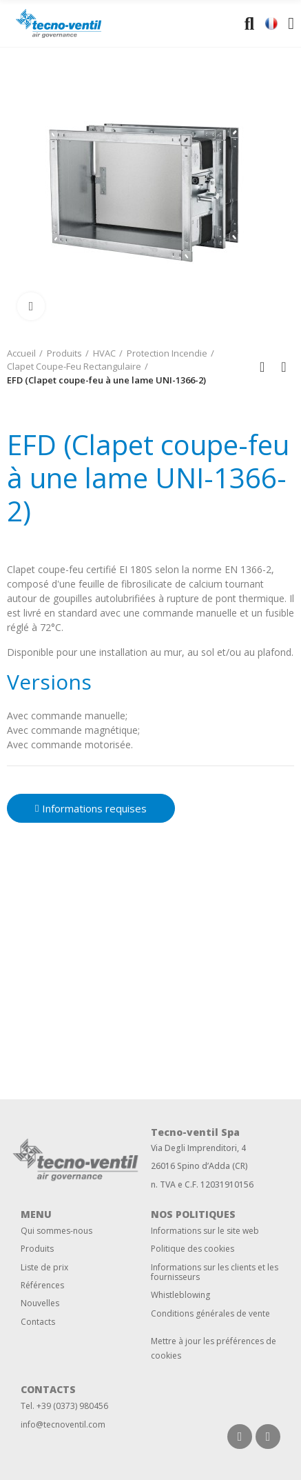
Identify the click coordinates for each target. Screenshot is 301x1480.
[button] (91, 808)
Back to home (266, 367)
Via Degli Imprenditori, (195, 1148)
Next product (283, 367)
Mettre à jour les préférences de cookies (213, 1348)
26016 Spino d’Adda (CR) (199, 1166)
